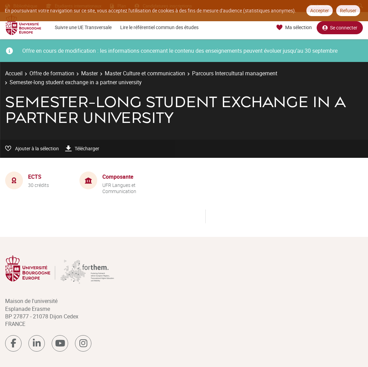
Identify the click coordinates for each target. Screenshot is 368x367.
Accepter (319, 10)
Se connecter (339, 27)
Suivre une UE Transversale (83, 27)
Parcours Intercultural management (234, 73)
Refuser (348, 10)
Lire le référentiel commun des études (159, 27)
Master (89, 73)
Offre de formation (51, 73)
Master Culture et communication (145, 73)
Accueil (14, 73)
